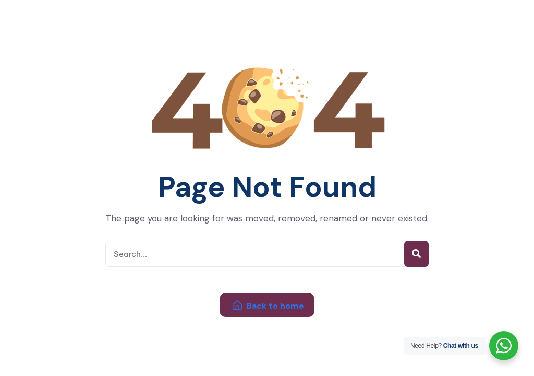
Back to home (268, 305)
